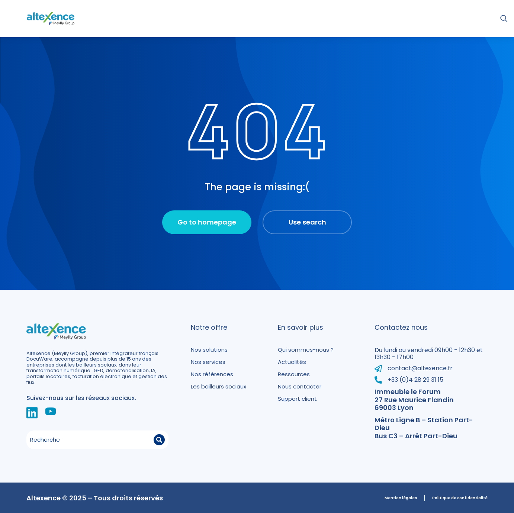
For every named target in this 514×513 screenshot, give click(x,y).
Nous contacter (299, 386)
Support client (297, 399)
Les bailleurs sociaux (218, 386)
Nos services (208, 362)
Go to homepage (206, 222)
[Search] (159, 439)
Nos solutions (209, 350)
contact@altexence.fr (420, 368)
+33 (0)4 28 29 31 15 (415, 379)
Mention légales (401, 498)
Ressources (294, 374)
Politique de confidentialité (460, 498)
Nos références (212, 374)
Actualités (292, 362)
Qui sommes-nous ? (306, 350)
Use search (307, 222)
